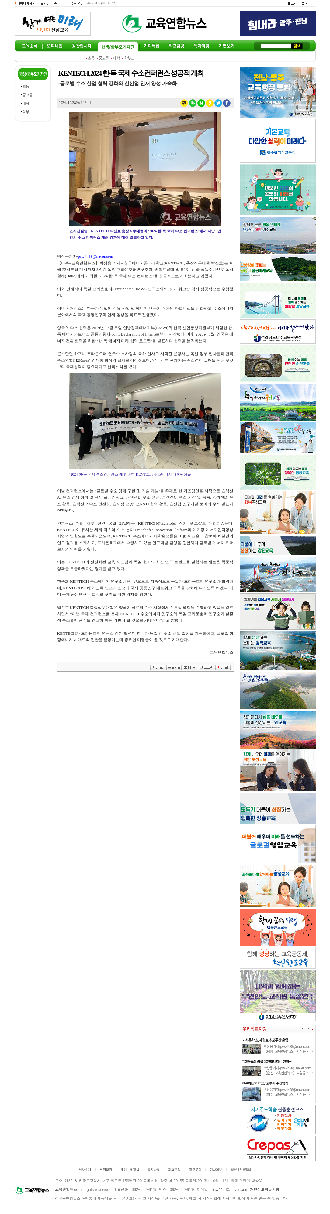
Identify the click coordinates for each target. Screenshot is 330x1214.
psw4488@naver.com (230, 1189)
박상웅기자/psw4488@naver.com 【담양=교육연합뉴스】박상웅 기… (288, 1049)
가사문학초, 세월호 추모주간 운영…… (268, 1039)
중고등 (104, 57)
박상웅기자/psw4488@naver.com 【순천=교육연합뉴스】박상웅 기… (288, 1070)
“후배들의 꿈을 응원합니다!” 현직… (267, 1061)
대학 (116, 57)
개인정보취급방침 (264, 1189)
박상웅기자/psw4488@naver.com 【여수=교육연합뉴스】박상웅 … (287, 1092)
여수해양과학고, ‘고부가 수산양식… (267, 1083)
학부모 (129, 57)
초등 (91, 57)
